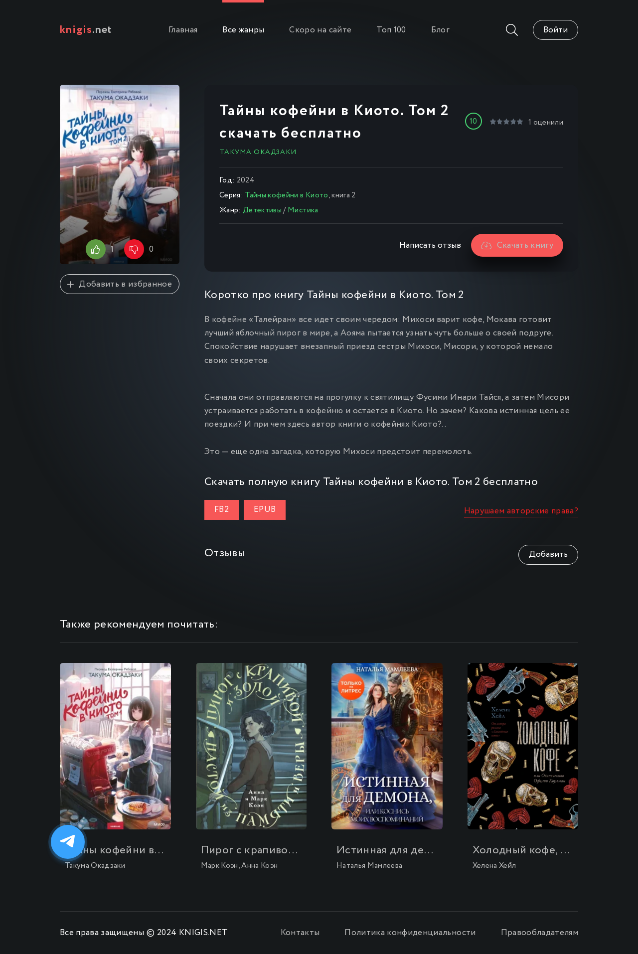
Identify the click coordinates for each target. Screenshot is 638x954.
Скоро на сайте (320, 30)
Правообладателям (539, 933)
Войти (555, 30)
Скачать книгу (517, 245)
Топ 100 (391, 30)
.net (86, 30)
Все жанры (243, 30)
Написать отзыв (430, 245)
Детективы (262, 210)
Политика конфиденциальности (410, 933)
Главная (182, 30)
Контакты (300, 933)
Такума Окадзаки (258, 152)
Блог (440, 30)
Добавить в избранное (119, 284)
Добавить (548, 554)
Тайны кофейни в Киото (286, 195)
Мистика (303, 210)
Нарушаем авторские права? (521, 511)
